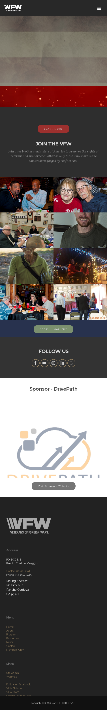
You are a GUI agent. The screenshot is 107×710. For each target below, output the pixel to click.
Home (10, 648)
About (9, 652)
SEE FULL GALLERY (53, 333)
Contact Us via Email (18, 586)
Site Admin (12, 692)
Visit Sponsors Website (53, 490)
